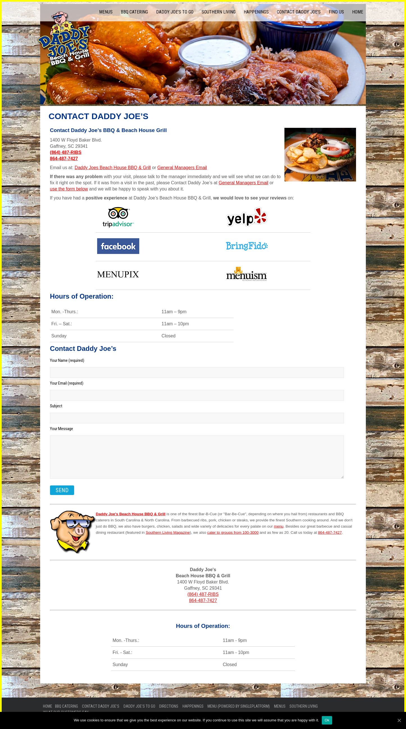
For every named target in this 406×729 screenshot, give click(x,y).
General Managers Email (182, 167)
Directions (168, 706)
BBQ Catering (134, 12)
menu (278, 526)
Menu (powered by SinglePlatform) (238, 706)
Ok (327, 720)
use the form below (69, 189)
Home (357, 12)
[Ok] (399, 720)
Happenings (256, 12)
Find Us (336, 12)
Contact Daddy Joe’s (299, 12)
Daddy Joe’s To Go (174, 12)
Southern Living (219, 12)
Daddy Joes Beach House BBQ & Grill (113, 167)
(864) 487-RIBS (65, 152)
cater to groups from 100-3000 (233, 532)
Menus (106, 12)
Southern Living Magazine (168, 532)
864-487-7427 (64, 158)
